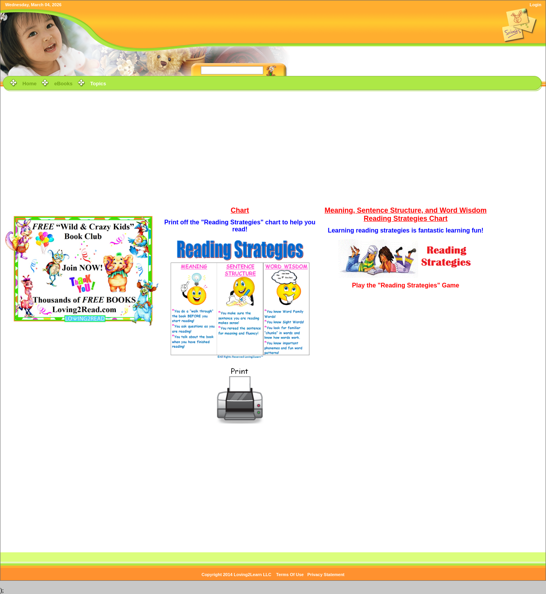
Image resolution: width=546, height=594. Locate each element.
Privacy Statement (325, 574)
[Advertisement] (273, 147)
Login (535, 4)
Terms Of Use (290, 574)
